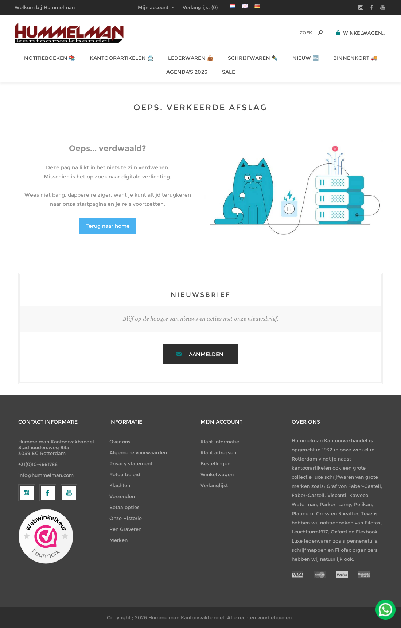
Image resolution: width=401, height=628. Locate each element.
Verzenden (122, 496)
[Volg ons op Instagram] (27, 552)
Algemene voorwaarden (138, 452)
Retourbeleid (124, 474)
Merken (118, 540)
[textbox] (296, 33)
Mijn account (153, 7)
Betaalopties (124, 507)
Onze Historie (125, 518)
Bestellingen (215, 463)
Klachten (119, 485)
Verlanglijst (214, 485)
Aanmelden (206, 354)
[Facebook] (48, 552)
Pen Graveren (125, 529)
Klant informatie (219, 441)
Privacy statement (130, 463)
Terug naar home (108, 226)
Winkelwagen (217, 474)
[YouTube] (69, 552)
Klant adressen (218, 452)
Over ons (120, 441)
